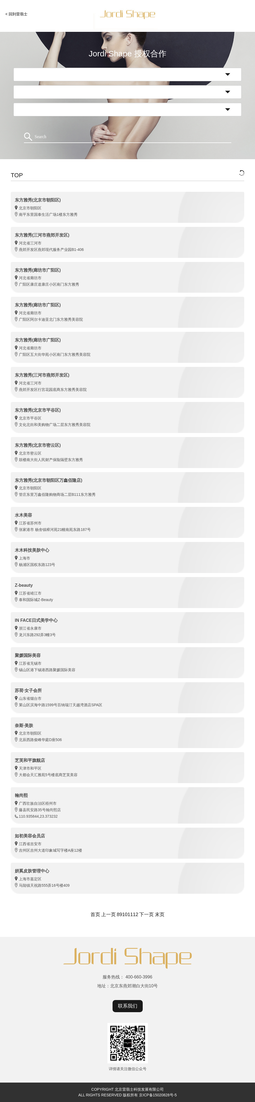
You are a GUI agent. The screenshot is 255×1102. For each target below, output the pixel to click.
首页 (95, 914)
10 (124, 914)
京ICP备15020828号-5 (158, 1095)
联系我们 (127, 1006)
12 (135, 914)
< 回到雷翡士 (16, 14)
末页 (160, 914)
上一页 (108, 914)
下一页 (146, 914)
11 (130, 914)
